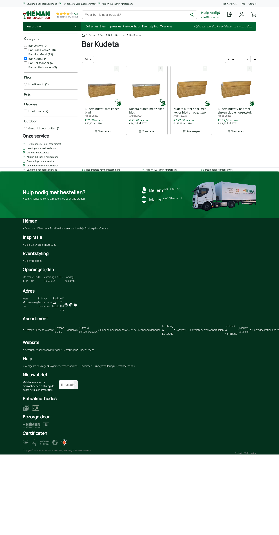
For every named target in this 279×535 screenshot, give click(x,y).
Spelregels (90, 228)
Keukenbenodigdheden (146, 330)
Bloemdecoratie (260, 330)
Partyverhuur (132, 26)
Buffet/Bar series (116, 35)
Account (28, 350)
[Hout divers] (25, 111)
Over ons (166, 26)
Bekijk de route (56, 302)
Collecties (91, 26)
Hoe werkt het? (229, 3)
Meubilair (70, 330)
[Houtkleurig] (25, 84)
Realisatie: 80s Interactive (245, 453)
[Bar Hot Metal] (25, 54)
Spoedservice (85, 350)
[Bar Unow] (25, 45)
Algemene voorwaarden (62, 366)
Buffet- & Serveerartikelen (87, 329)
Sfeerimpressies (110, 26)
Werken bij (76, 228)
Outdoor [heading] (30, 121)
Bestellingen (69, 350)
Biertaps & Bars (96, 35)
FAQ (243, 3)
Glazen (48, 330)
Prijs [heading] (27, 94)
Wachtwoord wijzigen (47, 350)
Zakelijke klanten (58, 228)
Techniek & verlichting (230, 329)
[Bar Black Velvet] (25, 49)
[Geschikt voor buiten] (25, 128)
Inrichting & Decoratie (167, 329)
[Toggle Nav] (52, 26)
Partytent (180, 330)
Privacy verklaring (103, 366)
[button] (253, 14)
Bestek (28, 330)
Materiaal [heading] (31, 104)
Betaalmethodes (124, 366)
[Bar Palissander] (25, 62)
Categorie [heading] (31, 38)
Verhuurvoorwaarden (81, 450)
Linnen (103, 330)
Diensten (41, 228)
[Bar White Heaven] (25, 67)
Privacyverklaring (64, 450)
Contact (252, 3)
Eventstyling (150, 26)
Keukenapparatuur (120, 330)
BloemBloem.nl (32, 260)
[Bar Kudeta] (25, 58)
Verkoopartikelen (213, 330)
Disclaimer (85, 366)
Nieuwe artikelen (243, 329)
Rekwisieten (194, 330)
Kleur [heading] (28, 77)
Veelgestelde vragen (35, 366)
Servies (38, 330)
